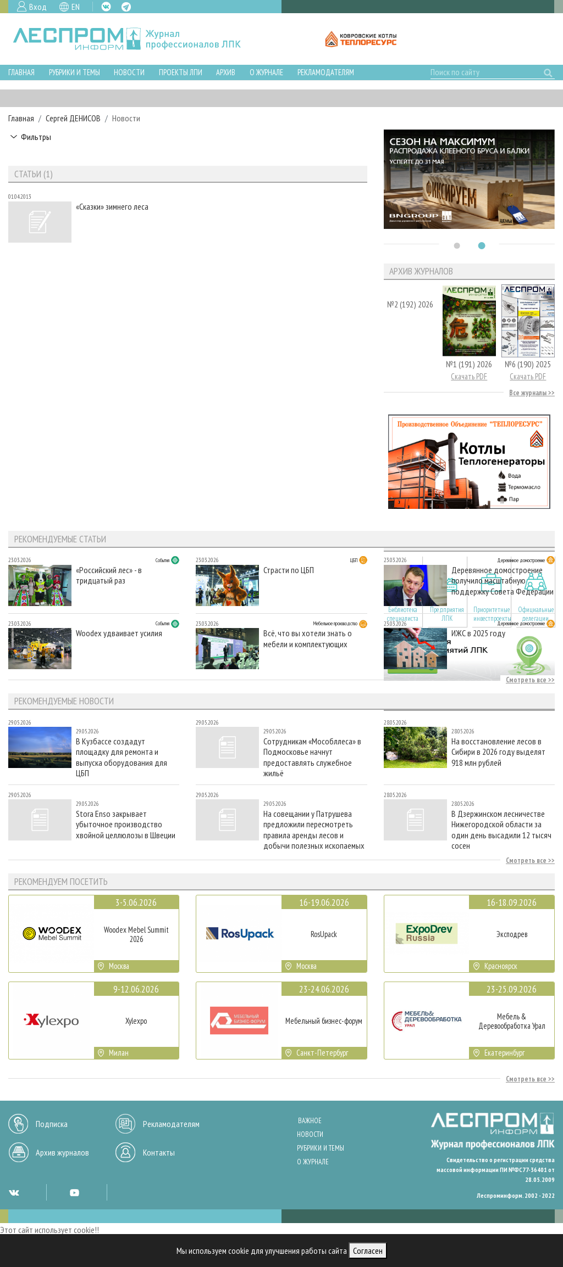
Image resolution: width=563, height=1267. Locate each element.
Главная (21, 72)
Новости (129, 72)
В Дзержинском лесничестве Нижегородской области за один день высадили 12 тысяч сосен (501, 829)
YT (74, 1192)
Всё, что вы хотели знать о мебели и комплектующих (307, 638)
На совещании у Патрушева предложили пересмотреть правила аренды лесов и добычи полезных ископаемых (314, 829)
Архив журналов (62, 1152)
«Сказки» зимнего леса (112, 206)
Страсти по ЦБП (288, 570)
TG (126, 7)
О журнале (266, 72)
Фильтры (36, 136)
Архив (225, 72)
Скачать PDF (469, 376)
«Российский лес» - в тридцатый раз (109, 575)
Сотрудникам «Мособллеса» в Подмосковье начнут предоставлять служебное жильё (312, 756)
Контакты (159, 1152)
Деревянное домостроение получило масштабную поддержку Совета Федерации (502, 580)
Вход (38, 6)
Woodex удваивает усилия (119, 633)
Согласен (368, 1250)
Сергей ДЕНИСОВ (73, 118)
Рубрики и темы (74, 72)
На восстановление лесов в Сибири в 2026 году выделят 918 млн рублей (498, 751)
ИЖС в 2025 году (478, 633)
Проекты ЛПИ (180, 72)
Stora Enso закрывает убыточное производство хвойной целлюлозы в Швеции (125, 824)
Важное (310, 1120)
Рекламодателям (325, 72)
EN (75, 6)
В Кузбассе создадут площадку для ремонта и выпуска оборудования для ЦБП (121, 756)
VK (106, 7)
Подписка (52, 1123)
